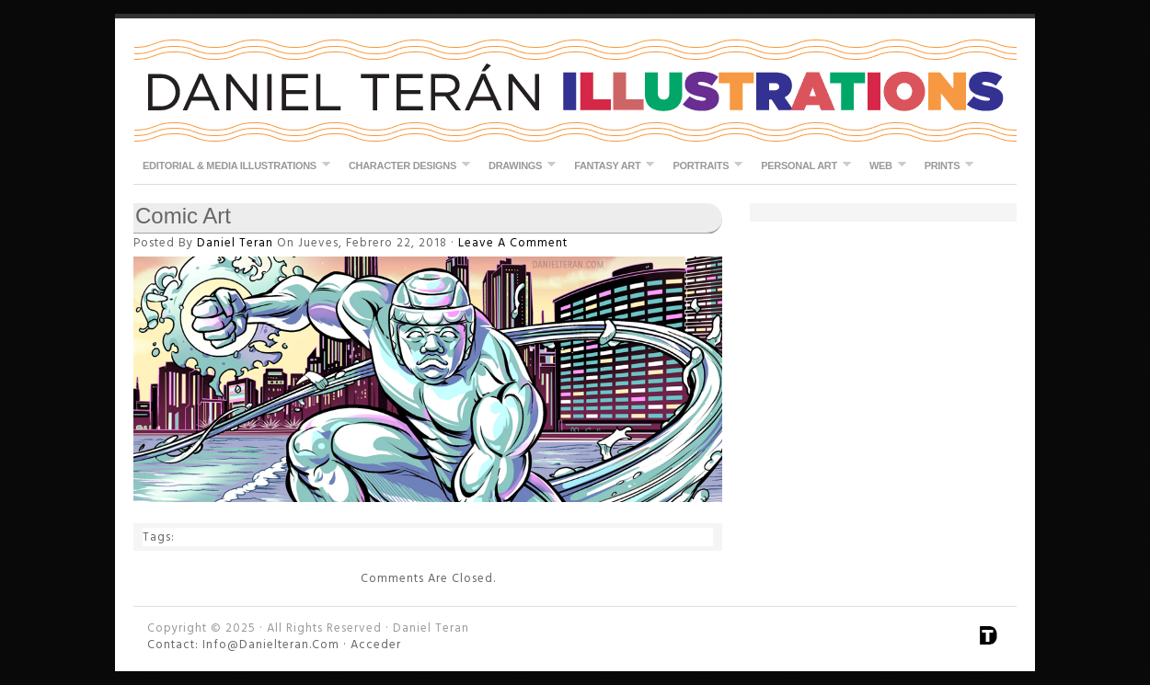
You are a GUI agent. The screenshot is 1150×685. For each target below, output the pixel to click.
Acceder (376, 644)
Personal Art (801, 165)
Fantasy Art (609, 165)
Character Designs (404, 165)
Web (883, 165)
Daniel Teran (575, 92)
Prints (944, 165)
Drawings (517, 165)
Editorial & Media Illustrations (231, 165)
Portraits (702, 165)
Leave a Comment (514, 242)
